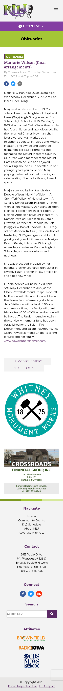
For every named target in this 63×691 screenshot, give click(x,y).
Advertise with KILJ (31, 532)
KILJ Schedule (31, 524)
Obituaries (32, 38)
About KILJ (31, 528)
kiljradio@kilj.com (36, 562)
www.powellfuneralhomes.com (25, 341)
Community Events (31, 520)
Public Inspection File (22, 686)
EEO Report (47, 686)
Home (31, 516)
